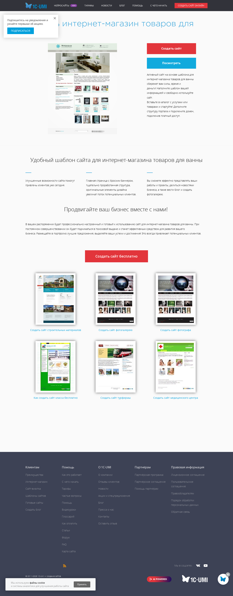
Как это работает (72, 475)
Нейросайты (61, 5)
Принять (82, 584)
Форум (66, 537)
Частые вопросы (72, 495)
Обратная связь (180, 511)
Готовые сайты (34, 502)
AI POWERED (160, 579)
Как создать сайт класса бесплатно (56, 397)
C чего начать (158, 5)
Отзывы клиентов (108, 481)
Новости (106, 5)
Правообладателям (182, 493)
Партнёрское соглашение (150, 481)
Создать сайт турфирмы (115, 397)
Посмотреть (171, 63)
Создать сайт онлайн (191, 5)
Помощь (137, 5)
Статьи (66, 530)
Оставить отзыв (107, 523)
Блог (122, 5)
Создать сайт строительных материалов (55, 330)
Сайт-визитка (33, 488)
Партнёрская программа (149, 475)
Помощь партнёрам (146, 488)
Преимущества (34, 475)
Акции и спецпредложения (114, 495)
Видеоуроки (69, 509)
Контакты (103, 516)
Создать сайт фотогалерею (116, 330)
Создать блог (33, 509)
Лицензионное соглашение (188, 475)
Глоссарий (68, 516)
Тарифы (89, 5)
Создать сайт (171, 48)
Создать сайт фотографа (175, 330)
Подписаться (20, 30)
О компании (105, 475)
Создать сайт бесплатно (116, 256)
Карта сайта (69, 551)
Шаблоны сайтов (35, 495)
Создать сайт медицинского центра (175, 397)
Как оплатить (69, 523)
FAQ (64, 544)
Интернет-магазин (36, 481)
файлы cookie (37, 582)
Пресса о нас (106, 509)
